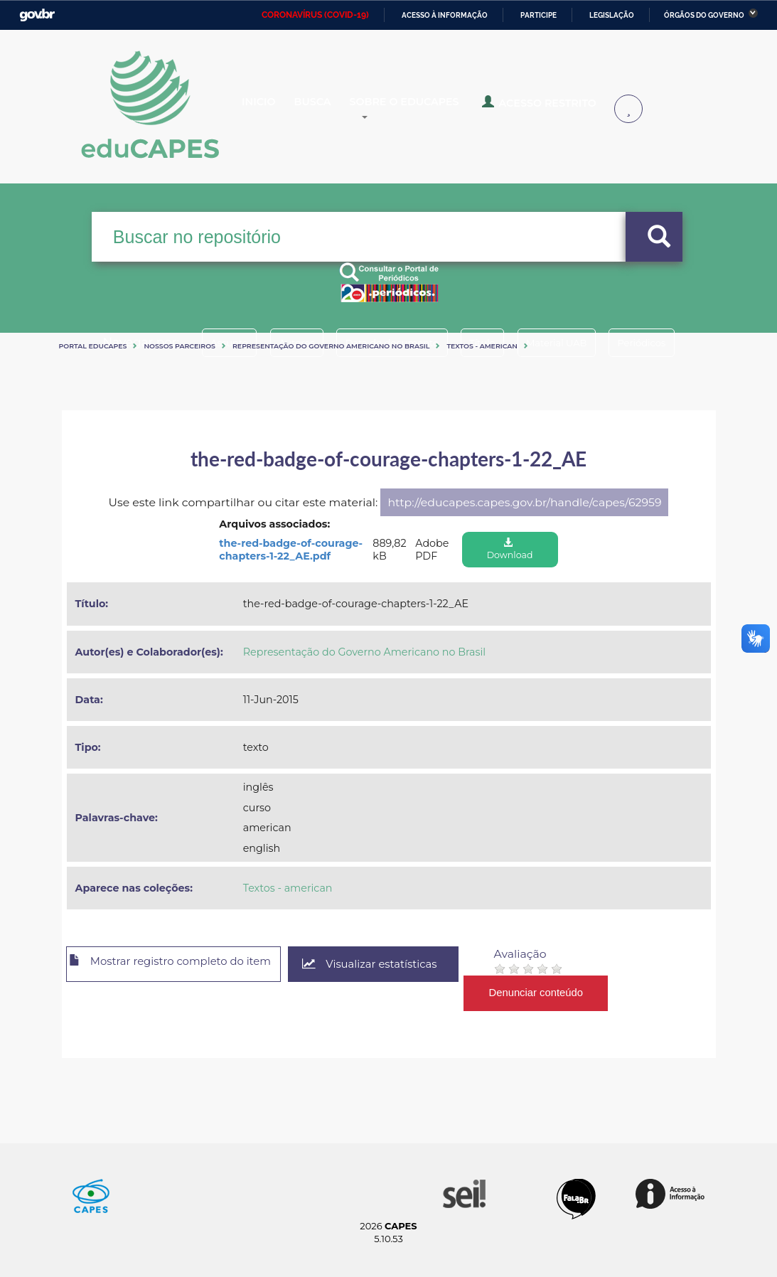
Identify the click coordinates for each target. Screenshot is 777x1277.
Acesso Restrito (565, 108)
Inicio (270, 109)
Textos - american (482, 346)
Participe (538, 15)
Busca (335, 109)
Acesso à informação (445, 15)
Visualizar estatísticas (402, 964)
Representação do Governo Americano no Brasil (330, 346)
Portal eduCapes (93, 346)
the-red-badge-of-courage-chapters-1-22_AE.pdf (291, 550)
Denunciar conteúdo (573, 993)
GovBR (37, 15)
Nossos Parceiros (179, 346)
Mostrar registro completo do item (184, 965)
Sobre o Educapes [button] (440, 109)
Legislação (611, 15)
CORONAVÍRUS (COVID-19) (315, 15)
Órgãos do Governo (704, 15)
